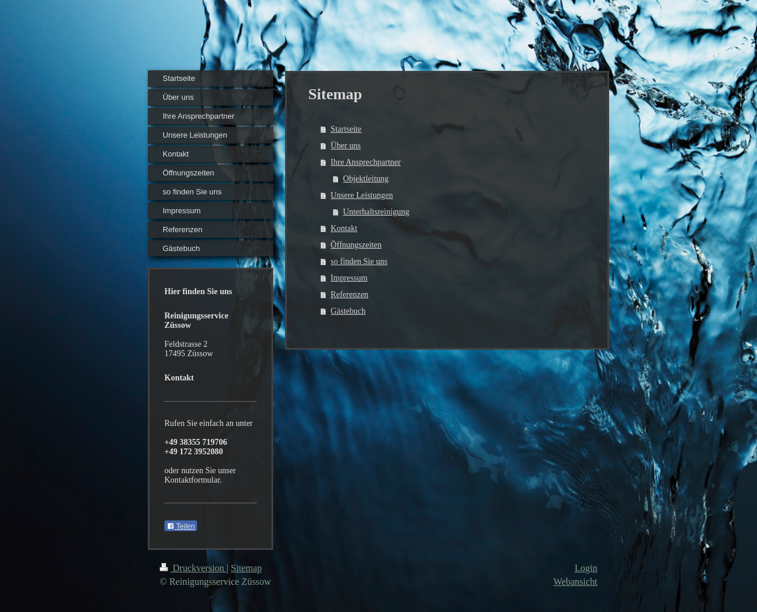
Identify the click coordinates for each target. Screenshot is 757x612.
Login (586, 568)
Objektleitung (366, 178)
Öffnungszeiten (356, 244)
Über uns (346, 145)
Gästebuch (348, 311)
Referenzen (349, 294)
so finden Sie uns (359, 261)
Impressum (349, 278)
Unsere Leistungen (362, 195)
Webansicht (575, 582)
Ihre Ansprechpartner (366, 162)
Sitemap (246, 568)
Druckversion (193, 568)
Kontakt (344, 228)
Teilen (181, 526)
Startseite (346, 129)
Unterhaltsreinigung (376, 211)
